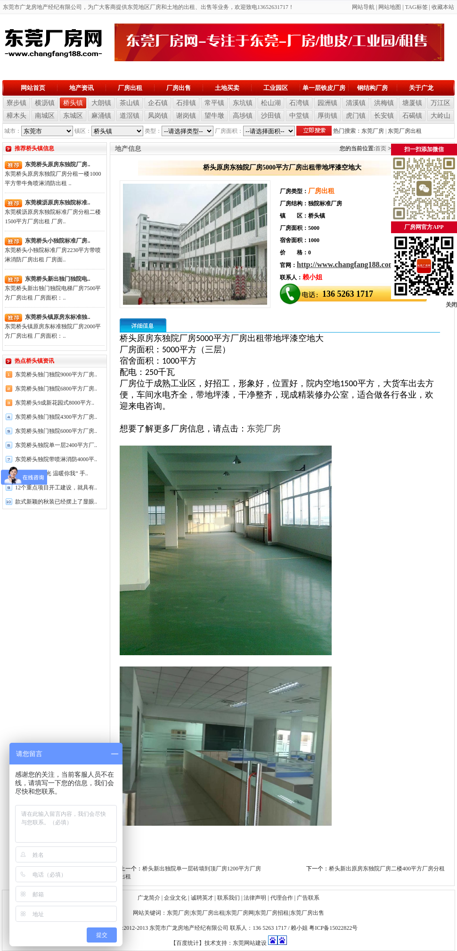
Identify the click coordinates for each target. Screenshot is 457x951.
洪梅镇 (384, 102)
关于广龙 (421, 87)
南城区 (45, 115)
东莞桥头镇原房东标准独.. (57, 317)
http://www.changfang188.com (346, 264)
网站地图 (389, 7)
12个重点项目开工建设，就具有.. (56, 487)
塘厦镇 (412, 102)
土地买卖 (227, 87)
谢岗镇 (186, 115)
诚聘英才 (202, 897)
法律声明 (255, 897)
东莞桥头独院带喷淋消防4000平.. (56, 459)
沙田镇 (271, 115)
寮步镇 (16, 102)
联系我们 (228, 897)
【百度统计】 (187, 943)
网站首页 (33, 87)
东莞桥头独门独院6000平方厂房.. (56, 431)
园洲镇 (327, 102)
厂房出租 (130, 87)
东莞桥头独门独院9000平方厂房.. (56, 374)
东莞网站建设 (250, 943)
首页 (380, 148)
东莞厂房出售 (307, 913)
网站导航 (363, 7)
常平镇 (214, 102)
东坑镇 (243, 102)
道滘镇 (129, 115)
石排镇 (186, 102)
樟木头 (16, 115)
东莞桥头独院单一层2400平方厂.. (56, 445)
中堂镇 (299, 115)
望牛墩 (214, 115)
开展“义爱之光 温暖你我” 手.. (51, 473)
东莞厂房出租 (405, 131)
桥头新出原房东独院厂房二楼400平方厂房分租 (387, 868)
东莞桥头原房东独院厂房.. (57, 164)
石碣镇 (412, 115)
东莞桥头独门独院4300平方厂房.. (56, 417)
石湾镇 (299, 102)
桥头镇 (73, 102)
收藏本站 (443, 7)
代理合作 (281, 897)
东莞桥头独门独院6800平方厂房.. (56, 388)
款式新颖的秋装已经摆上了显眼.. (56, 501)
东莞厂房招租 (272, 913)
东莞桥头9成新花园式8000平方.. (54, 402)
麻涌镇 (101, 115)
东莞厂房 (372, 131)
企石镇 (158, 102)
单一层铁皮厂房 (323, 87)
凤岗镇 (158, 115)
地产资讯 (81, 87)
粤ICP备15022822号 (333, 928)
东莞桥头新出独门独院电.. (57, 279)
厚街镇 (327, 115)
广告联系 (308, 897)
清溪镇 (356, 102)
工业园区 (275, 87)
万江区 (440, 102)
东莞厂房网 (240, 913)
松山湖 (271, 102)
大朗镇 (101, 102)
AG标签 (417, 7)
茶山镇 (129, 102)
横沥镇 (45, 102)
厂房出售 (178, 87)
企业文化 (175, 897)
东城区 (73, 115)
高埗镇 (243, 115)
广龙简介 (149, 897)
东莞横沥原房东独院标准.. (57, 202)
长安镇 (384, 115)
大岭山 (440, 115)
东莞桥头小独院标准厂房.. (57, 240)
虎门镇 (356, 115)
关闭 (451, 304)
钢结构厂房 (372, 87)
